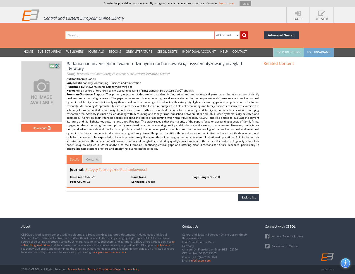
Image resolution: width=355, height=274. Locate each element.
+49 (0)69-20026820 (204, 257)
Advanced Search (281, 35)
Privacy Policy (76, 269)
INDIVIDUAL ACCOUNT (199, 51)
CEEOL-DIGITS (167, 51)
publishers (163, 245)
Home (28, 51)
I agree (245, 3)
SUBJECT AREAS (49, 51)
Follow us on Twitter (282, 245)
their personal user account (108, 252)
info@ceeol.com (200, 260)
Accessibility (131, 269)
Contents (92, 159)
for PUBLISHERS (288, 52)
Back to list (248, 197)
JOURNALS (96, 51)
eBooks (114, 51)
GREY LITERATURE (139, 51)
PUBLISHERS (74, 51)
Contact (239, 51)
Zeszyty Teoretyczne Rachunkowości (116, 169)
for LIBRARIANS (318, 52)
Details (74, 159)
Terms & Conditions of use (104, 269)
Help (224, 51)
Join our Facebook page (284, 236)
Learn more (226, 3)
